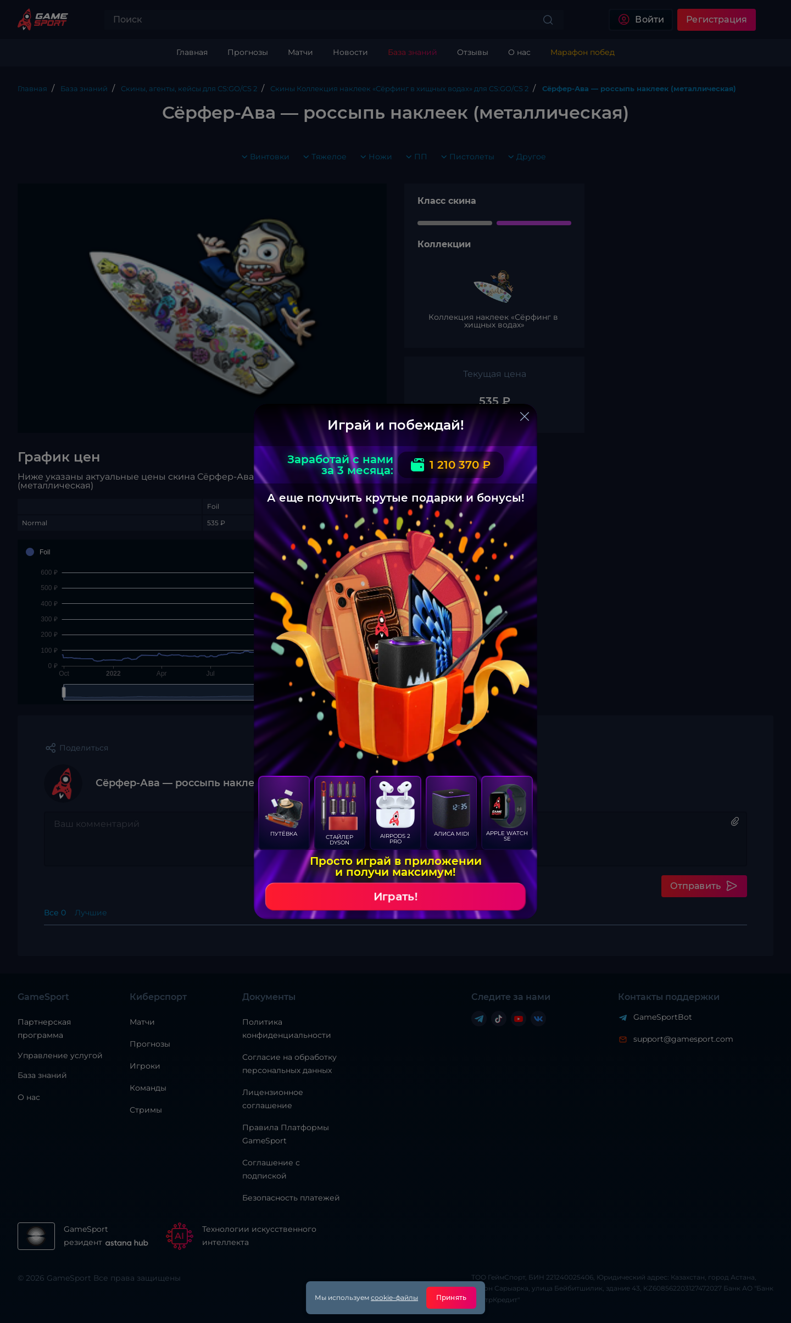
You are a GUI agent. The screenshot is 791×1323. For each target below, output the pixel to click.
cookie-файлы (394, 1297)
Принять (451, 1297)
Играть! (395, 896)
